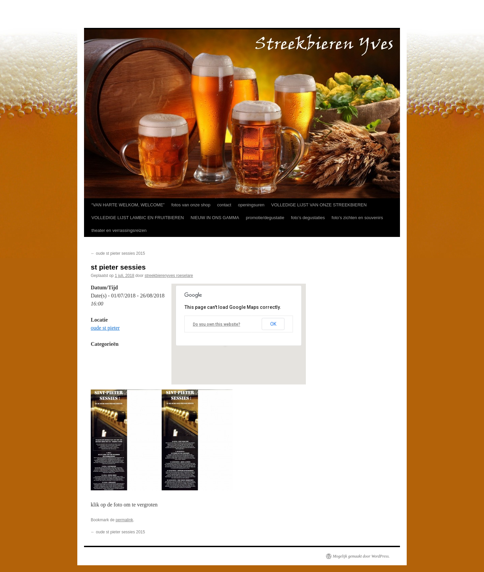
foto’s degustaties (308, 217)
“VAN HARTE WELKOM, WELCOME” (128, 204)
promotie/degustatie (265, 217)
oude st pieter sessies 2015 (118, 253)
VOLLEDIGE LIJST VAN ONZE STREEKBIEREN (319, 204)
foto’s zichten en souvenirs (357, 217)
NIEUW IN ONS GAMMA (215, 217)
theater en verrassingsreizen (119, 230)
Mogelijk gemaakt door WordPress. (361, 556)
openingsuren (251, 204)
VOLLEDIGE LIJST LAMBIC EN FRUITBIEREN (137, 217)
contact (224, 204)
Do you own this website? (216, 324)
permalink (124, 520)
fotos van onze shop (190, 204)
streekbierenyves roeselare (169, 275)
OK (273, 324)
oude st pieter (105, 328)
